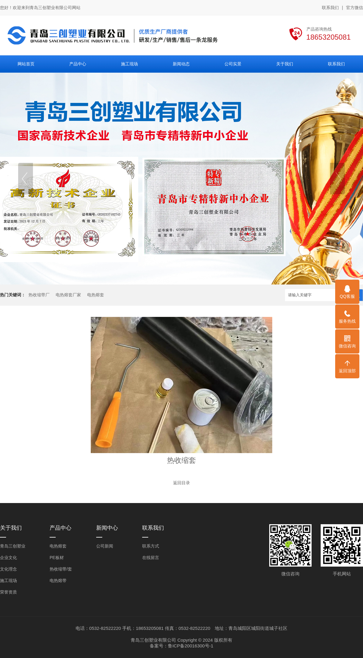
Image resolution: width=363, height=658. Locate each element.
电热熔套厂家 (68, 295)
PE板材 (57, 557)
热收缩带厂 (39, 295)
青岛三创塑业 (12, 546)
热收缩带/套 (61, 569)
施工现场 (8, 580)
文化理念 (8, 569)
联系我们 (330, 7)
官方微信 (354, 8)
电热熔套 (95, 295)
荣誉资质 (8, 592)
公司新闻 (104, 546)
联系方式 (150, 546)
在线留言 (150, 557)
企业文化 (8, 557)
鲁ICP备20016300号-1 (190, 645)
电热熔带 (58, 580)
